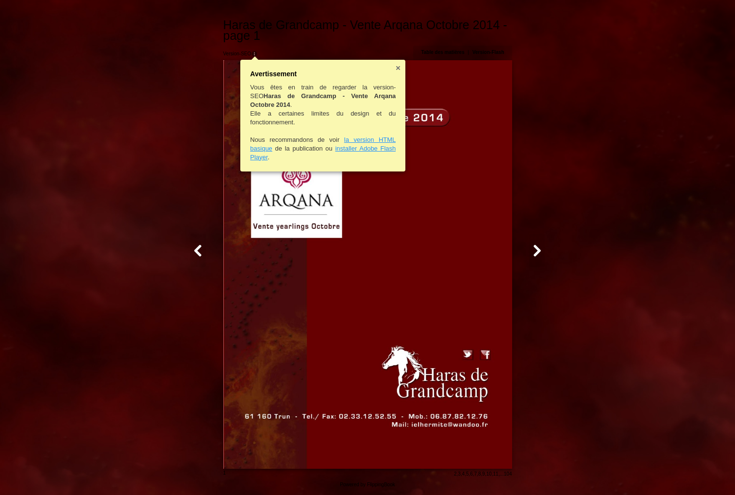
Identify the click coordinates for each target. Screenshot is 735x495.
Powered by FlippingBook (367, 484)
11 (496, 474)
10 (489, 474)
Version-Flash (488, 52)
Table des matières (442, 52)
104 (508, 474)
